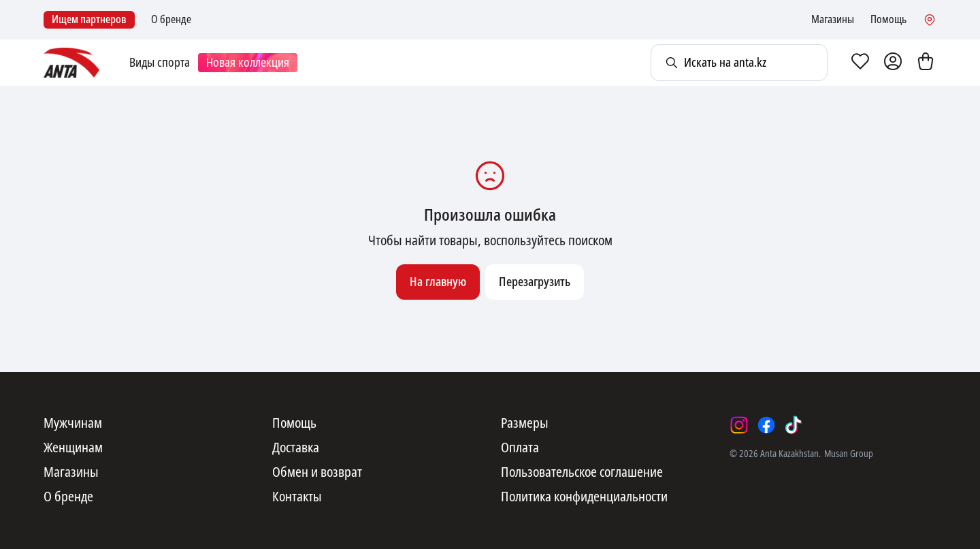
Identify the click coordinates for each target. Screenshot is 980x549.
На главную (438, 282)
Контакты (297, 497)
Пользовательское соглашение (582, 473)
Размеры (525, 423)
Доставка (295, 448)
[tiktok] (793, 425)
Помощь (888, 20)
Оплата (520, 448)
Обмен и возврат (317, 473)
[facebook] (766, 425)
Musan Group (848, 453)
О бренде (171, 20)
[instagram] (739, 425)
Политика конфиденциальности (584, 497)
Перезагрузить (534, 282)
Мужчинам (73, 423)
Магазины (832, 20)
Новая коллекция (247, 62)
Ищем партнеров (89, 19)
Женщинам (73, 448)
